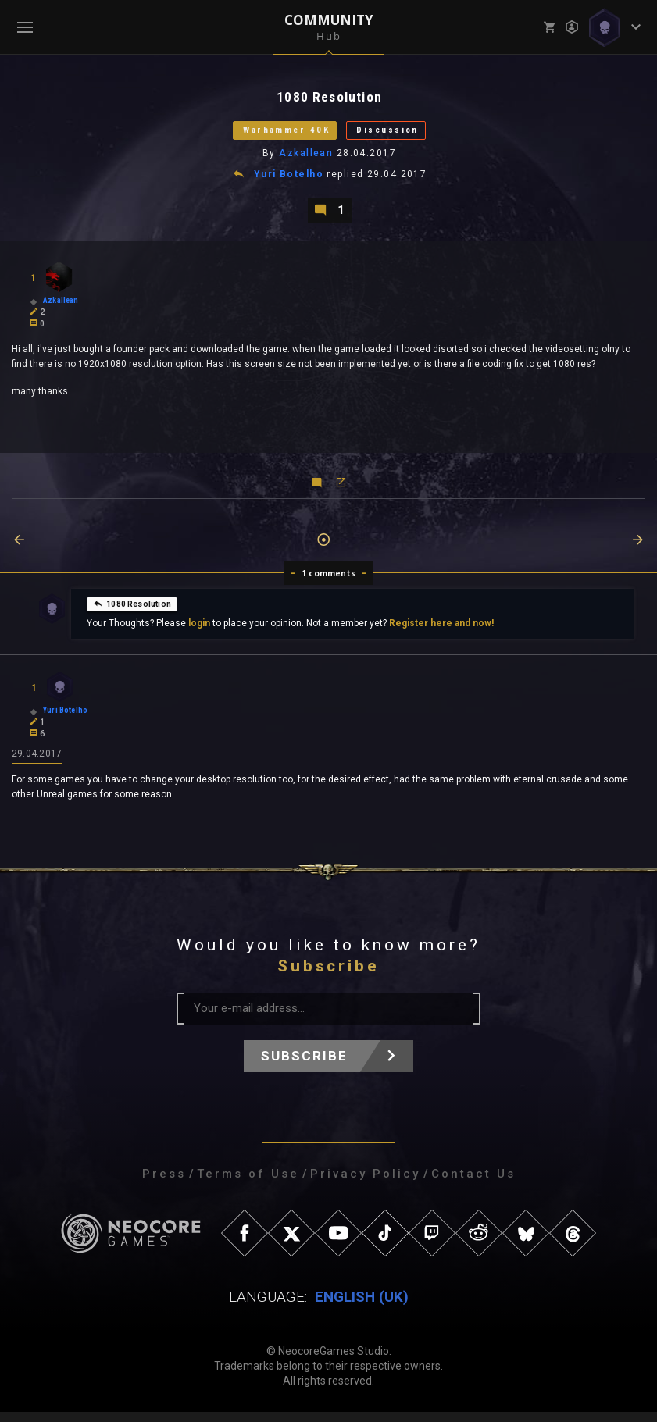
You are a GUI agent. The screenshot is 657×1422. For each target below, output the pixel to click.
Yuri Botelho (289, 181)
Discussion (403, 134)
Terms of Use (248, 1184)
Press (164, 1184)
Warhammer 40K (275, 134)
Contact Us (473, 1184)
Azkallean (307, 158)
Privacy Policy (365, 1184)
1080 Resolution (132, 612)
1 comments (328, 581)
